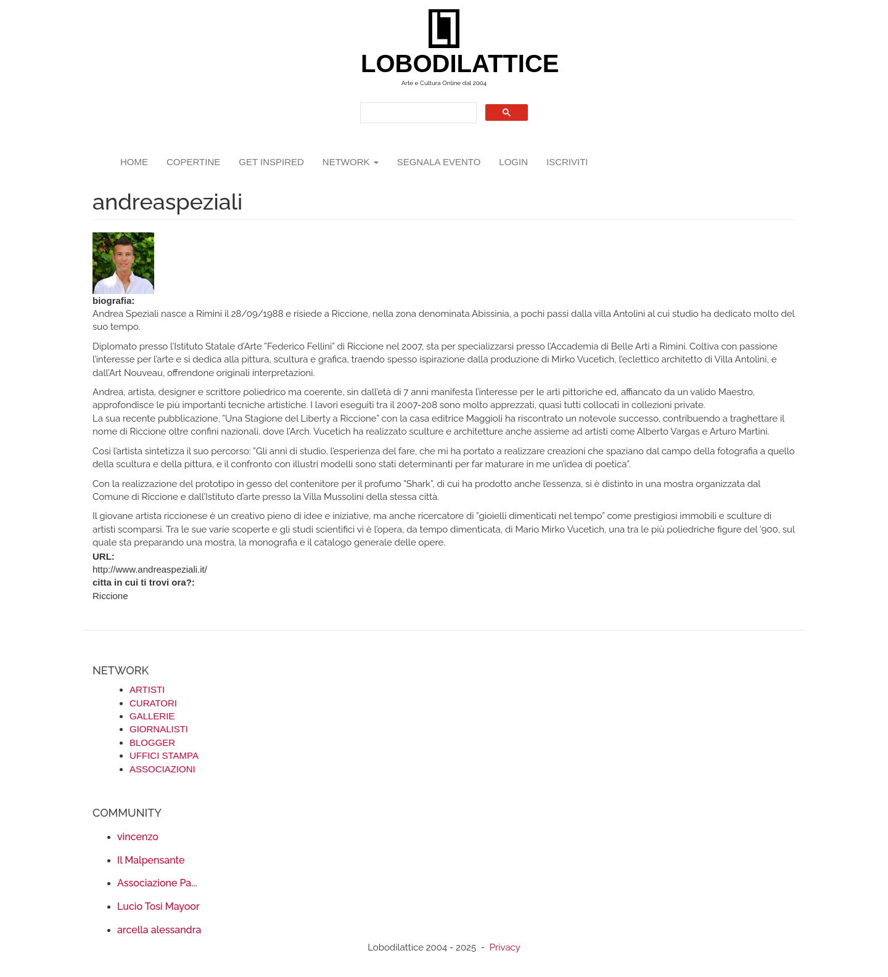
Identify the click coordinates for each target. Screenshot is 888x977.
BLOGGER (152, 742)
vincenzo (137, 837)
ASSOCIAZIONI (162, 769)
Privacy (505, 947)
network (351, 162)
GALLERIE (152, 716)
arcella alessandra (159, 930)
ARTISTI (147, 689)
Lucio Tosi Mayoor (158, 906)
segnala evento (439, 162)
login (513, 162)
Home (134, 162)
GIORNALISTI (159, 729)
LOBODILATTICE (448, 63)
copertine (193, 162)
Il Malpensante (151, 860)
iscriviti (567, 162)
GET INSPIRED (271, 162)
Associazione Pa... (157, 883)
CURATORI (153, 703)
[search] (417, 113)
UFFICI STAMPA (164, 755)
